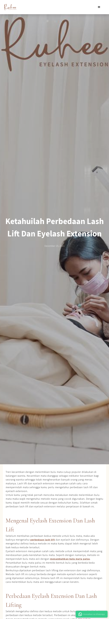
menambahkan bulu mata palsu (70, 558)
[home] (10, 7)
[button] (99, 7)
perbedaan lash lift (42, 539)
